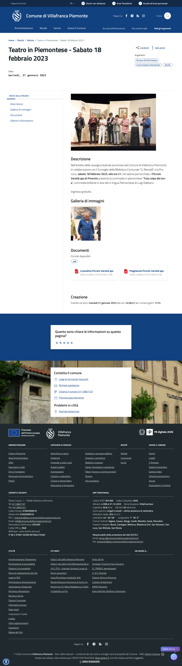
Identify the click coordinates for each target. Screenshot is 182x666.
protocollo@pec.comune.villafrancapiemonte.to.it (38, 517)
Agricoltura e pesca (60, 453)
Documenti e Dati (17, 467)
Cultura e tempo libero (61, 480)
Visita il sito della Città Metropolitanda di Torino (73, 564)
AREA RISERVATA (89, 661)
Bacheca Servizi (16, 596)
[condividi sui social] (142, 47)
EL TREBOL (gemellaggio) (104, 568)
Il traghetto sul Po (59, 591)
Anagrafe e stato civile (61, 462)
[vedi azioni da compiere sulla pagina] (158, 47)
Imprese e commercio (95, 458)
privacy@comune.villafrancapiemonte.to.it (119, 538)
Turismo (88, 476)
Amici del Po (98, 559)
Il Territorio (154, 462)
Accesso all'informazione (114, 28)
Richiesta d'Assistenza (19, 591)
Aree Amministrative (18, 458)
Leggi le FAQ (14, 577)
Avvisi (123, 462)
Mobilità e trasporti (94, 462)
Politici (12, 480)
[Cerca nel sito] (167, 15)
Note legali (14, 609)
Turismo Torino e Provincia (104, 577)
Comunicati (126, 458)
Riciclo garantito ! (59, 573)
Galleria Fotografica (158, 467)
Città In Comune (152, 654)
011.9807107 (18, 504)
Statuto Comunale (17, 600)
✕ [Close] (177, 649)
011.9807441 (19, 507)
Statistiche (14, 627)
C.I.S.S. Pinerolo (99, 573)
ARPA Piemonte (99, 586)
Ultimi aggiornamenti (18, 623)
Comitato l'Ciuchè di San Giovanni (108, 564)
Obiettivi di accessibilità (19, 568)
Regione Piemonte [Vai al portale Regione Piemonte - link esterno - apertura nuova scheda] (18, 3)
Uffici (11, 462)
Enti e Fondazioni (17, 471)
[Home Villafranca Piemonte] (49, 16)
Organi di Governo (17, 453)
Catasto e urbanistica (61, 476)
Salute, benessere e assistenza (99, 467)
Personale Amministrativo (21, 476)
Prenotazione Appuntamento (22, 582)
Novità (20, 40)
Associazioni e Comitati (159, 485)
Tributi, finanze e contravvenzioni (100, 471)
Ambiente (55, 458)
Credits (12, 618)
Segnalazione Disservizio (20, 586)
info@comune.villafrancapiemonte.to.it (33, 521)
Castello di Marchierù (102, 582)
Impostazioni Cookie (18, 614)
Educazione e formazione (62, 485)
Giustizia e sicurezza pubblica (98, 453)
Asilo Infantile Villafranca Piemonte (108, 591)
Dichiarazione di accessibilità (22, 564)
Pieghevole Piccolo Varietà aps (147, 271)
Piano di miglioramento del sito (23, 573)
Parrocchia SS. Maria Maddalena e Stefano (71, 586)
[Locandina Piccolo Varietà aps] (76, 271)
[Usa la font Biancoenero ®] (93, 3)
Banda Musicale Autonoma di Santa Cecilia (71, 582)
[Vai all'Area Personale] (153, 3)
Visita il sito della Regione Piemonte (67, 559)
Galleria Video (155, 471)
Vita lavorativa (92, 480)
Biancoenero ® (102, 658)
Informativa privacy (18, 605)
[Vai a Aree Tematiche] (122, 3)
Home (11, 40)
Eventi (152, 453)
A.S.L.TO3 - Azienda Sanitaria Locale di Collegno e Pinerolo (78, 568)
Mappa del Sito (16, 632)
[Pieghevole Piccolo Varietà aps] (126, 271)
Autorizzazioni (57, 471)
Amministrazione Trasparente (22, 559)
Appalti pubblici (58, 467)
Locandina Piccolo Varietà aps (96, 271)
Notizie (30, 40)
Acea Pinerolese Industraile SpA (66, 577)
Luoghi (152, 458)
